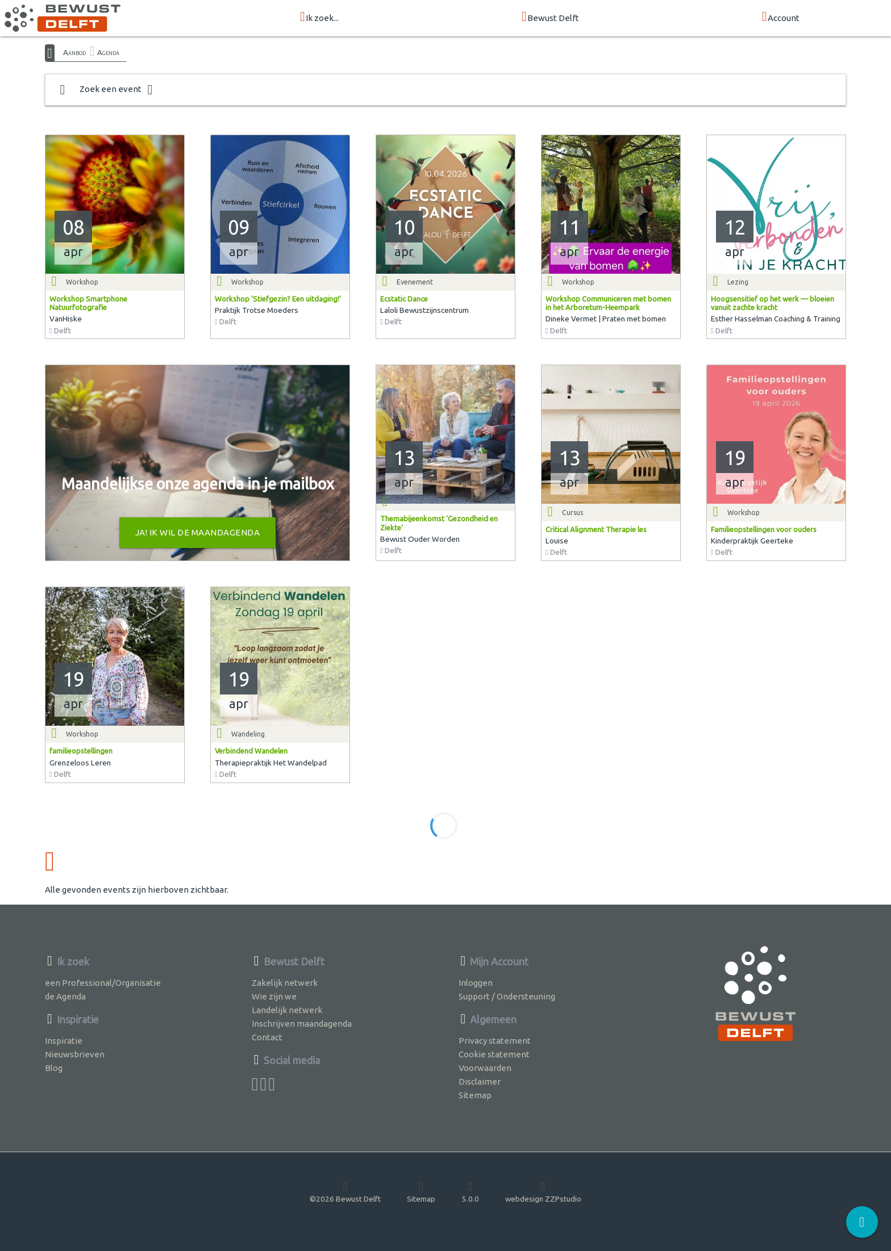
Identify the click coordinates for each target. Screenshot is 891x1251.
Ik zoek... (319, 17)
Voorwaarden (485, 1068)
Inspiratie (63, 1040)
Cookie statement (494, 1054)
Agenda (108, 52)
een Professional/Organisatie (103, 983)
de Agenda (65, 996)
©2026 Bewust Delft (345, 1192)
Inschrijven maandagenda (302, 1023)
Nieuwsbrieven (75, 1054)
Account (781, 17)
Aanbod (74, 52)
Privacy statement (495, 1040)
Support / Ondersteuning (507, 996)
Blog (54, 1068)
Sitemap (475, 1095)
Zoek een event (106, 90)
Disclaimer (480, 1081)
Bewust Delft (550, 17)
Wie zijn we (274, 996)
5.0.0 (470, 1192)
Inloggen (476, 983)
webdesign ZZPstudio (543, 1192)
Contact (267, 1037)
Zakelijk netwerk (285, 983)
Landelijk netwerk (287, 1010)
